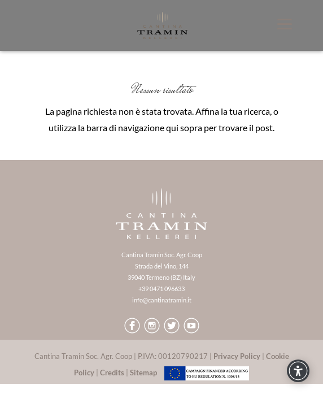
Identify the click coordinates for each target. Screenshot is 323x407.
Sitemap (143, 372)
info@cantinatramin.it (161, 300)
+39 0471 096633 (161, 288)
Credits (112, 372)
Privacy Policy (236, 356)
